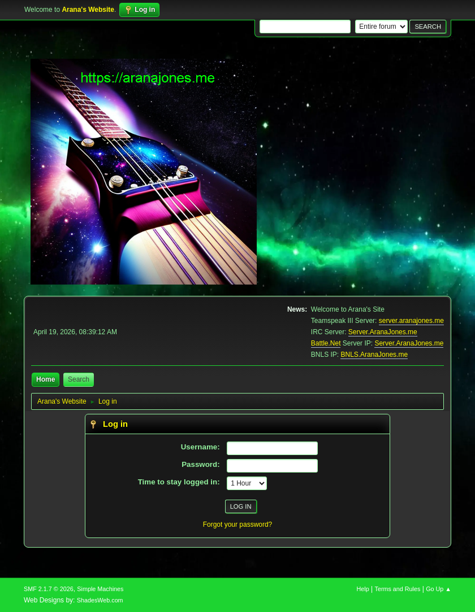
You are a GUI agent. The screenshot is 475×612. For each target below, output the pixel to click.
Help (363, 588)
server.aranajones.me (411, 321)
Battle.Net (326, 343)
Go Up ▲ (438, 588)
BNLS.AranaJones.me (374, 355)
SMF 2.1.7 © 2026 (49, 588)
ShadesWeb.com (100, 600)
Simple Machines (100, 588)
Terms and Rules (398, 588)
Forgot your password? (238, 524)
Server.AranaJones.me (382, 332)
